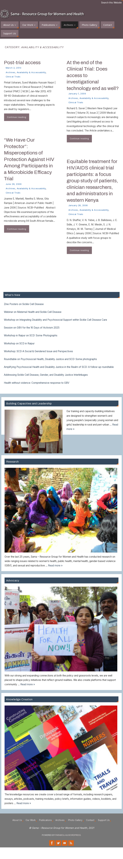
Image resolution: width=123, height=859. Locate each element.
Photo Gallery (75, 820)
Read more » (55, 565)
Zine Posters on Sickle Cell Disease (24, 304)
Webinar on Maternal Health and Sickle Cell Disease (32, 311)
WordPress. (74, 835)
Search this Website (111, 2)
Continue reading (16, 117)
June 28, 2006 (14, 184)
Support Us (104, 820)
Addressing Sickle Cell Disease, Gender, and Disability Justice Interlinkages (46, 374)
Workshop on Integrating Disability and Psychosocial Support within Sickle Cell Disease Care (55, 319)
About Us (17, 820)
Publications (45, 820)
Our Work (31, 820)
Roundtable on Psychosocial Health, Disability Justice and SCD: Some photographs (50, 359)
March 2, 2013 (13, 67)
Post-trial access (22, 62)
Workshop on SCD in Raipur (19, 343)
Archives (10, 72)
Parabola (60, 835)
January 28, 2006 (78, 208)
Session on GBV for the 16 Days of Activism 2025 (31, 327)
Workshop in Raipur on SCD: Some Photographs (30, 335)
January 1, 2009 (77, 93)
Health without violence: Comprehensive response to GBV (36, 382)
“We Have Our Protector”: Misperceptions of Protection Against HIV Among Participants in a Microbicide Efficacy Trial (29, 159)
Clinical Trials (13, 76)
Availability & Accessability (31, 72)
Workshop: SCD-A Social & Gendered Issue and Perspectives (38, 351)
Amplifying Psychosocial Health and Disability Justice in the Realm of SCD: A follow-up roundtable (59, 367)
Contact (90, 820)
